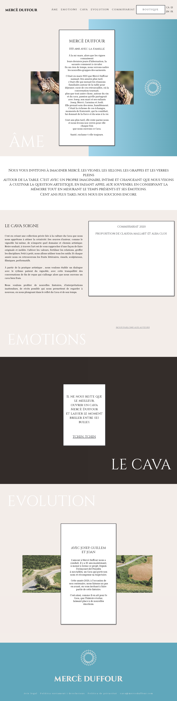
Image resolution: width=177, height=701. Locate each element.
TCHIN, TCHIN (84, 436)
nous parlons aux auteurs (133, 327)
